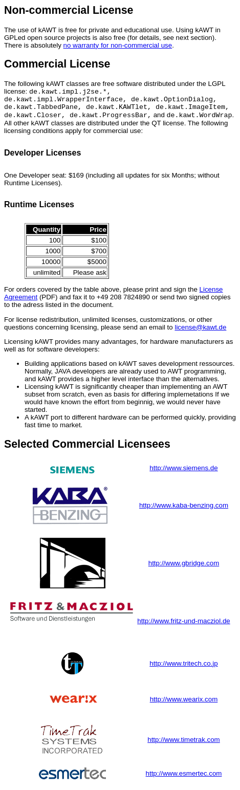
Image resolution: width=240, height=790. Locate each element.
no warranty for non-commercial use (117, 45)
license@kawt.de (200, 332)
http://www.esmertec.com (184, 778)
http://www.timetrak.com (183, 745)
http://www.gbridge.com (184, 568)
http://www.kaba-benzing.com (183, 510)
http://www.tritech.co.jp (183, 668)
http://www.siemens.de (183, 473)
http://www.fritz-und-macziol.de (183, 626)
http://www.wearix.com (184, 704)
